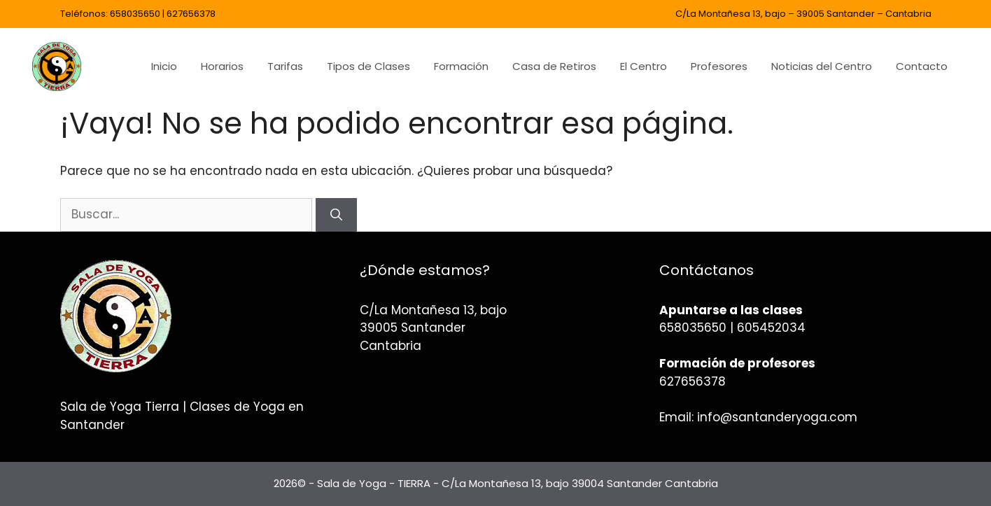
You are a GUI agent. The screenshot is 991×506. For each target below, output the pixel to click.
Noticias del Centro (821, 66)
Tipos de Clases (368, 66)
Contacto (922, 66)
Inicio (164, 66)
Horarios (222, 66)
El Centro (643, 66)
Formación (461, 66)
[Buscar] (336, 215)
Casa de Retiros (554, 66)
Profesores (719, 66)
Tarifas (285, 66)
